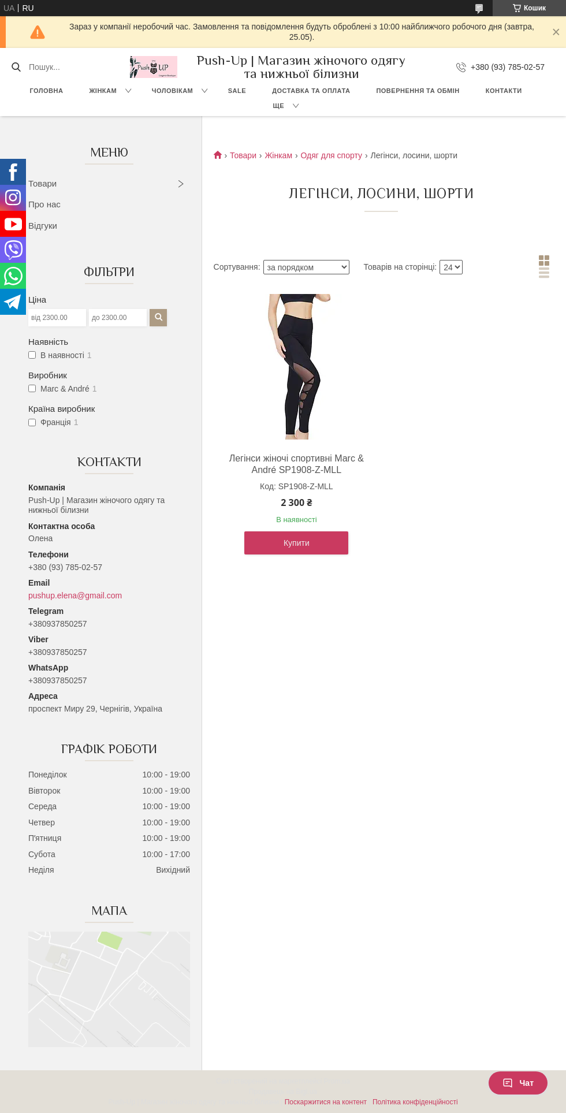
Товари (42, 183)
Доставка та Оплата (311, 90)
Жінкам (103, 90)
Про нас (44, 204)
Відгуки (42, 225)
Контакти (504, 90)
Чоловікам (172, 90)
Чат (518, 1083)
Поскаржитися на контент (326, 1102)
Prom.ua (337, 1081)
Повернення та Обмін (417, 90)
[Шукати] (16, 67)
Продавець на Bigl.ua (283, 1092)
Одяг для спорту (331, 155)
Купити (297, 543)
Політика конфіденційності (415, 1102)
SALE (237, 90)
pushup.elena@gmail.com (75, 595)
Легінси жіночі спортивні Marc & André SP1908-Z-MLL (296, 464)
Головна (46, 90)
